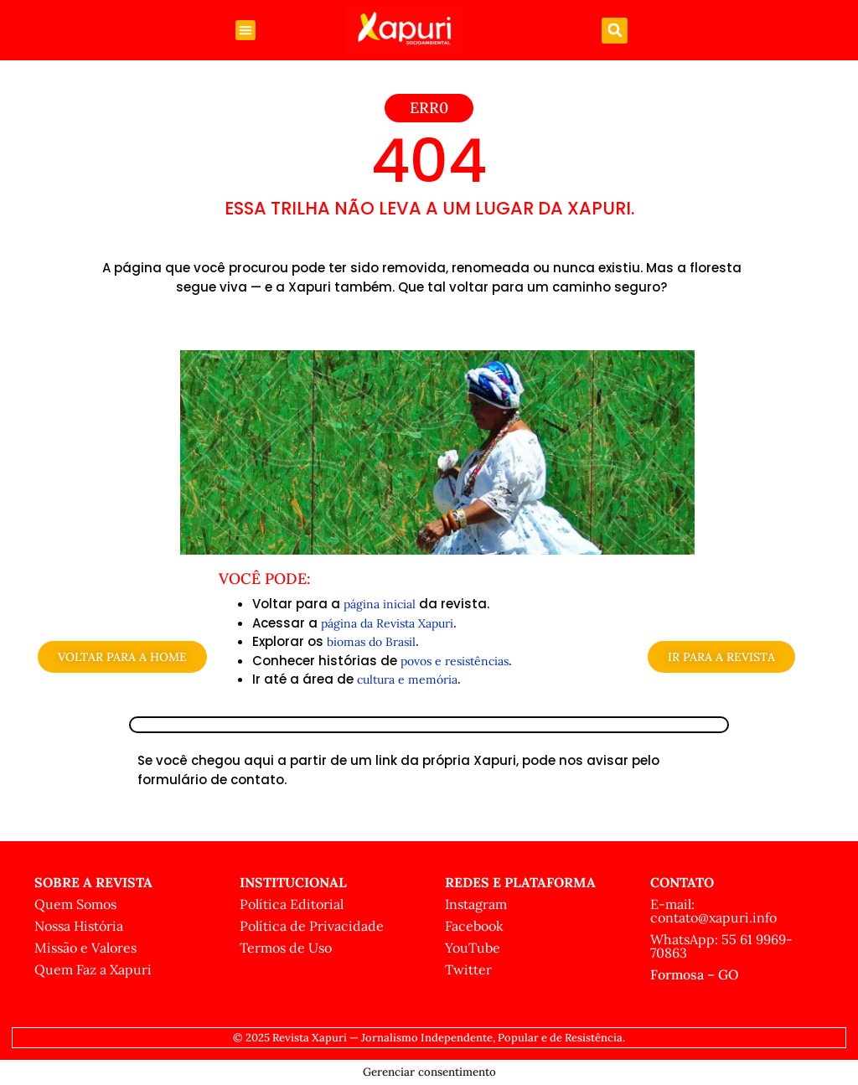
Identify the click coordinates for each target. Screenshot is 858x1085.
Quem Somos (75, 904)
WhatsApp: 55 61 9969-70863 (721, 946)
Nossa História (78, 925)
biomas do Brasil (371, 641)
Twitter (468, 969)
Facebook (474, 925)
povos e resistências (455, 661)
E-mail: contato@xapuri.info (713, 911)
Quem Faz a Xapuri (93, 969)
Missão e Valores (85, 947)
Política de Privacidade (312, 925)
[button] (245, 30)
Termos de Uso (286, 947)
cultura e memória (407, 679)
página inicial (380, 604)
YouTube (472, 947)
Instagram (476, 904)
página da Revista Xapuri (387, 623)
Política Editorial (292, 904)
